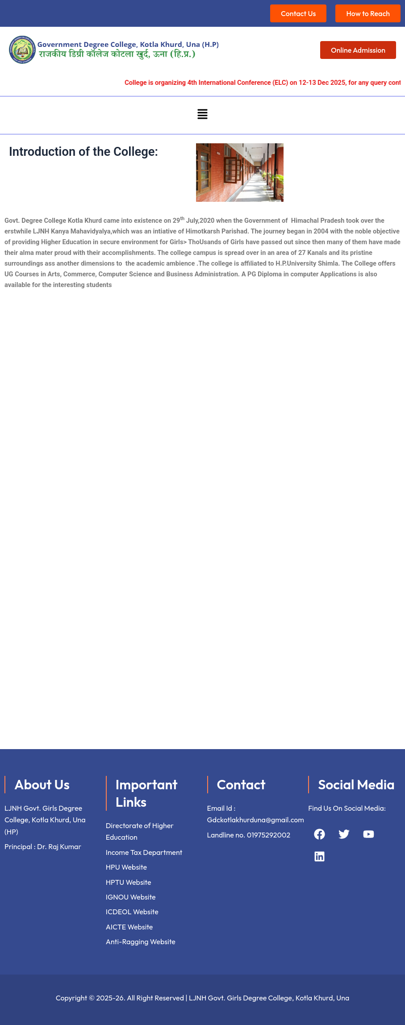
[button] (202, 115)
